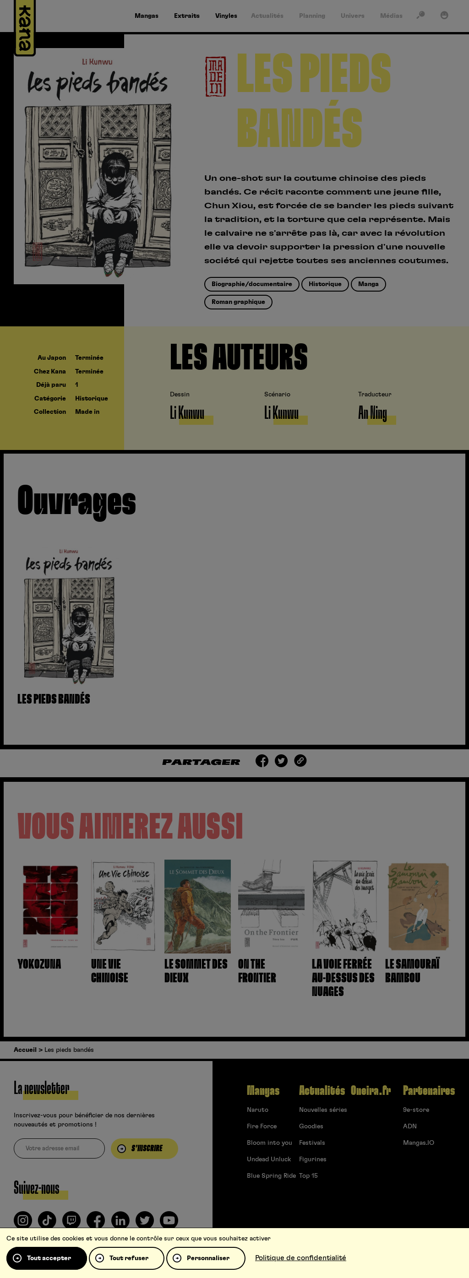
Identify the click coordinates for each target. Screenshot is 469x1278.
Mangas (263, 1091)
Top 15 (308, 1176)
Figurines (313, 1159)
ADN (410, 1126)
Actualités (322, 1091)
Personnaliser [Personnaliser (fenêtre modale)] (208, 1258)
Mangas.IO (418, 1143)
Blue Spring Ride (271, 1176)
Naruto (257, 1110)
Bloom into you (269, 1143)
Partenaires (429, 1091)
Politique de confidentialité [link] (300, 1258)
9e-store (416, 1110)
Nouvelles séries (323, 1110)
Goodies (311, 1126)
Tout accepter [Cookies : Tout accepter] (49, 1258)
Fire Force (262, 1126)
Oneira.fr (371, 1091)
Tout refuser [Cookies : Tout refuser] (128, 1258)
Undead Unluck (269, 1159)
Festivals (312, 1143)
